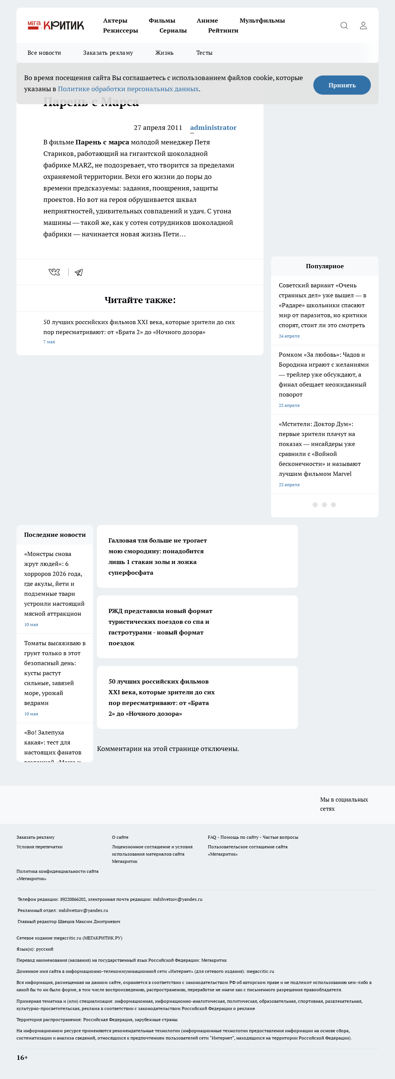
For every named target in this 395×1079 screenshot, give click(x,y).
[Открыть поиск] (344, 25)
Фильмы (162, 20)
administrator (213, 127)
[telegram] (81, 272)
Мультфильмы (262, 20)
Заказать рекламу (108, 52)
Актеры (115, 20)
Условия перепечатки (39, 846)
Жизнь (164, 52)
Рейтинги (223, 30)
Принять (342, 85)
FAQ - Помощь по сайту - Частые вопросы (253, 837)
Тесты (204, 52)
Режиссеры (120, 30)
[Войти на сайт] (363, 25)
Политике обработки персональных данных (128, 88)
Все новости (44, 52)
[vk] (55, 272)
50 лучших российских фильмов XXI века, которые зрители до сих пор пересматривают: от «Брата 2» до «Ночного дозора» (140, 332)
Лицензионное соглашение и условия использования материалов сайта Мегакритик (152, 854)
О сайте (120, 837)
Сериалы (173, 30)
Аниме (207, 20)
